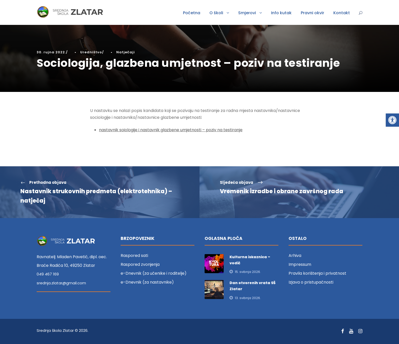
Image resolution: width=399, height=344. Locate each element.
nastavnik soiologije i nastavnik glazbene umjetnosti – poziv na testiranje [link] (171, 130)
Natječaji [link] (125, 52)
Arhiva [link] (295, 255)
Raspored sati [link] (134, 255)
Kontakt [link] (341, 13)
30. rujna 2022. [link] (51, 52)
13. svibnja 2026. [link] (248, 298)
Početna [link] (191, 13)
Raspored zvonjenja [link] (140, 264)
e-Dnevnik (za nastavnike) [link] (147, 282)
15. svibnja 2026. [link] (248, 271)
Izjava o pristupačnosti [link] (311, 282)
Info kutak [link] (281, 13)
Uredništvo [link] (91, 52)
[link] (392, 120)
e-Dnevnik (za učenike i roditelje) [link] (154, 273)
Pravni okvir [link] (312, 13)
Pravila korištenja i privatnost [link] (317, 273)
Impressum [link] (300, 264)
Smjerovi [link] (247, 13)
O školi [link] (216, 13)
